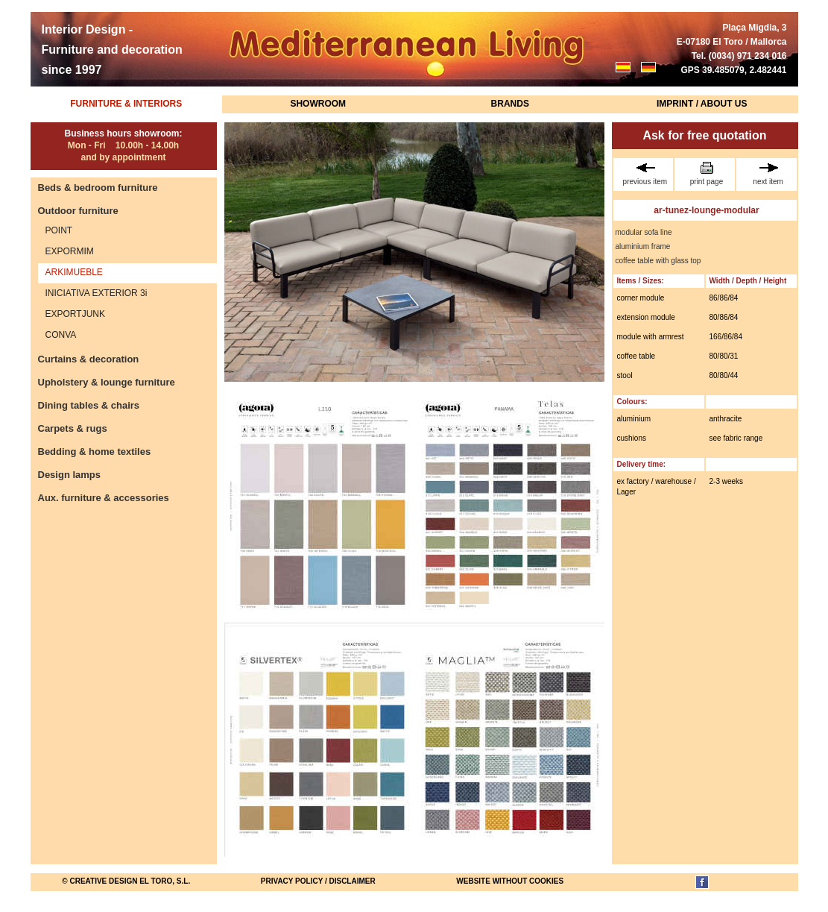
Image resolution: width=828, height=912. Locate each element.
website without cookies (509, 881)
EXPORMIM (69, 251)
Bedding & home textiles (94, 451)
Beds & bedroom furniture (98, 187)
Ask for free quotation (704, 135)
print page (706, 174)
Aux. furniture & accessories (103, 497)
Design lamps (69, 474)
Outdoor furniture (78, 210)
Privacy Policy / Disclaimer (318, 881)
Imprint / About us (702, 103)
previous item (645, 174)
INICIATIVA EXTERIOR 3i (96, 293)
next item (768, 174)
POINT (59, 230)
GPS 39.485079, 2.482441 (733, 70)
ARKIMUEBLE (74, 272)
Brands (510, 103)
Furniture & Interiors (126, 103)
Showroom (318, 103)
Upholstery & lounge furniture (106, 382)
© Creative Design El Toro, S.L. (126, 881)
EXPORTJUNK (75, 314)
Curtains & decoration (88, 359)
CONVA (61, 335)
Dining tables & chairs (89, 405)
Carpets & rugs (72, 428)
